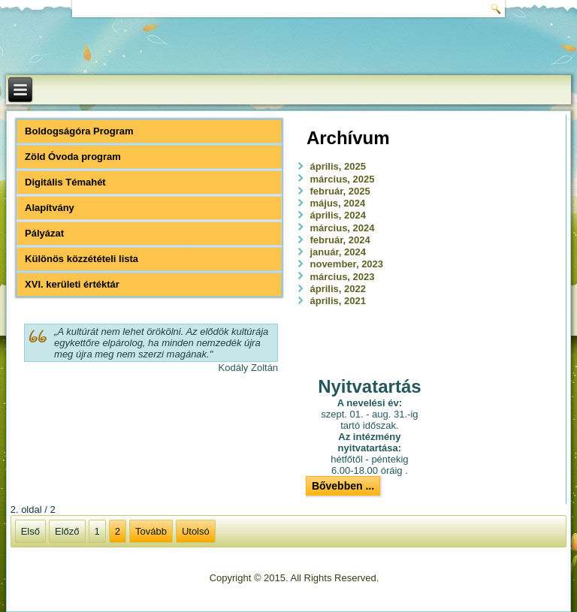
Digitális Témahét (65, 182)
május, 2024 (338, 203)
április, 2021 (338, 300)
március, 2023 (342, 276)
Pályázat (44, 233)
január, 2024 (338, 252)
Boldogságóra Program (79, 131)
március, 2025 (342, 179)
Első (30, 531)
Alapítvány (49, 207)
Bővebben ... (343, 486)
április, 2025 (338, 166)
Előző (67, 531)
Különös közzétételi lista (81, 258)
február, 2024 (340, 240)
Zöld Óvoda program (73, 156)
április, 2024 (338, 215)
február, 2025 (340, 191)
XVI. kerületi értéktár (72, 284)
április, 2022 (338, 288)
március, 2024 (342, 228)
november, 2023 (347, 264)
